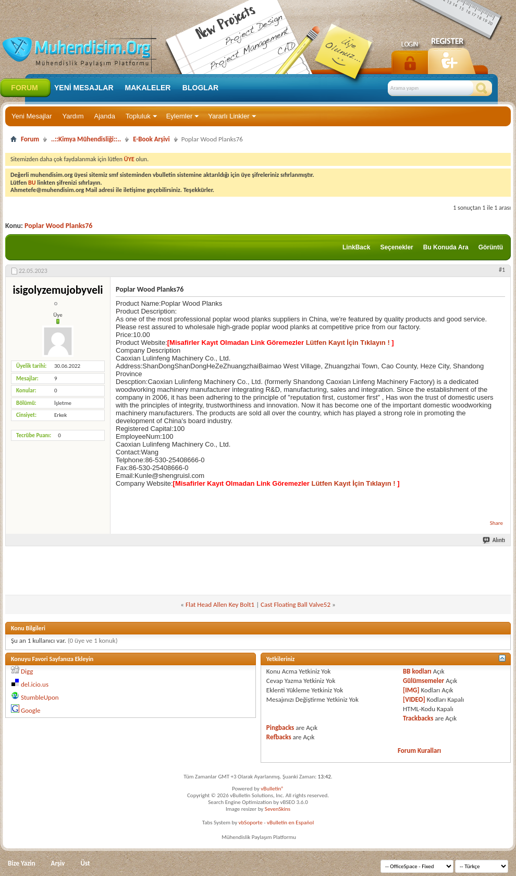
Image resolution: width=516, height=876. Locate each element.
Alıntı (494, 540)
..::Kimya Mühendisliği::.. (86, 139)
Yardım (73, 116)
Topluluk (138, 116)
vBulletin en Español (290, 822)
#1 (502, 269)
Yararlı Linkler (228, 116)
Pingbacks (280, 727)
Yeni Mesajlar (31, 116)
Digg (27, 671)
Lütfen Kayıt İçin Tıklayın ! (347, 342)
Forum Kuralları (419, 750)
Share (496, 523)
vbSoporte (251, 822)
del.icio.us (34, 684)
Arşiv (58, 863)
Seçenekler (396, 247)
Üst (85, 863)
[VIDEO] (414, 699)
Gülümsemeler (423, 681)
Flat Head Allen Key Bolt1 (220, 604)
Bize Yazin (21, 863)
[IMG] (411, 690)
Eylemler (179, 116)
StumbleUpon (40, 697)
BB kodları (417, 671)
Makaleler (148, 87)
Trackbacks (418, 718)
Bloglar (200, 87)
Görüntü (490, 247)
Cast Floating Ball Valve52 (295, 604)
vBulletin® (272, 788)
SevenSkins (277, 809)
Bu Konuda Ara (446, 247)
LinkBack (356, 247)
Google (30, 710)
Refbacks (278, 737)
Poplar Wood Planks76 (58, 225)
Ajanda (104, 116)
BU (32, 182)
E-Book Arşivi (151, 139)
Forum (24, 87)
